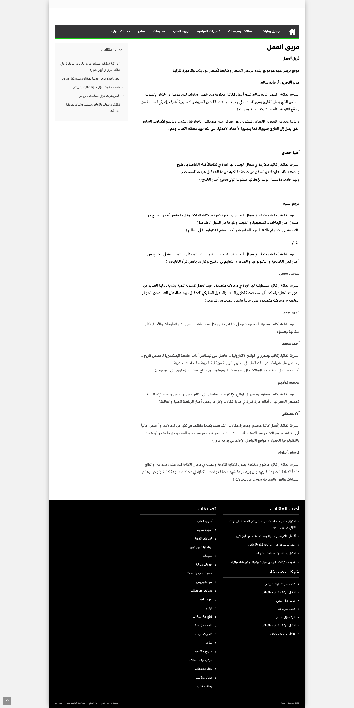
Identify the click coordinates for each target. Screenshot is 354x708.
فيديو (209, 608)
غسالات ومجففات (241, 31)
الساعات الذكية (203, 539)
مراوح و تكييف (203, 651)
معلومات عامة (203, 669)
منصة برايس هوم (109, 703)
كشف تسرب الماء (287, 609)
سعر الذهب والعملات (199, 573)
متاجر (141, 31)
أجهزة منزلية (204, 530)
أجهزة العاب (181, 31)
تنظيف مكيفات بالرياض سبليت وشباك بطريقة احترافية (93, 108)
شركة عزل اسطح (286, 601)
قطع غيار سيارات (202, 617)
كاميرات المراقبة (208, 31)
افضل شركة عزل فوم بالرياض (279, 593)
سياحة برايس (204, 582)
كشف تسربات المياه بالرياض (280, 584)
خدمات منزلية (120, 31)
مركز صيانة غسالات (200, 660)
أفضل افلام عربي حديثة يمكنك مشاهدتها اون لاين (90, 79)
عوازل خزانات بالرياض (283, 634)
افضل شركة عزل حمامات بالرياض (99, 96)
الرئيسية (292, 31)
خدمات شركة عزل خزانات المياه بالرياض (96, 87)
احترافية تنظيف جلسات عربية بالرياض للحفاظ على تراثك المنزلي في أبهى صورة (90, 67)
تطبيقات (159, 31)
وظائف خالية (204, 686)
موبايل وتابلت (271, 31)
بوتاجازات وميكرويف (200, 547)
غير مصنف (206, 599)
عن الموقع (93, 703)
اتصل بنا (59, 703)
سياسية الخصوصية (75, 703)
